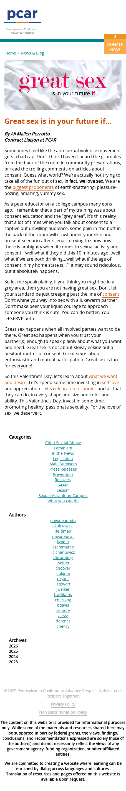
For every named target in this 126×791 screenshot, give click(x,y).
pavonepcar (63, 536)
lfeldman (63, 531)
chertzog (63, 599)
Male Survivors (63, 463)
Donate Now (115, 43)
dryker (63, 578)
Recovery (63, 479)
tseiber (63, 562)
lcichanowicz (63, 552)
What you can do (63, 500)
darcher (63, 621)
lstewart (63, 584)
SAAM (63, 485)
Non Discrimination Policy (63, 712)
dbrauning (63, 557)
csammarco (63, 547)
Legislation (63, 458)
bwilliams (63, 594)
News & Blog (32, 53)
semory (63, 610)
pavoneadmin (63, 520)
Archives (18, 640)
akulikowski (63, 525)
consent (110, 294)
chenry (63, 626)
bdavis (63, 605)
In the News (63, 453)
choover (63, 568)
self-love (110, 382)
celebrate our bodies (75, 388)
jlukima (63, 573)
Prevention (63, 474)
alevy (63, 615)
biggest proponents (33, 187)
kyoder (63, 541)
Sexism (63, 490)
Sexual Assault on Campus (63, 495)
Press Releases (63, 469)
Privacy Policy (63, 704)
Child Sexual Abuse (63, 442)
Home (10, 53)
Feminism (63, 448)
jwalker (63, 589)
